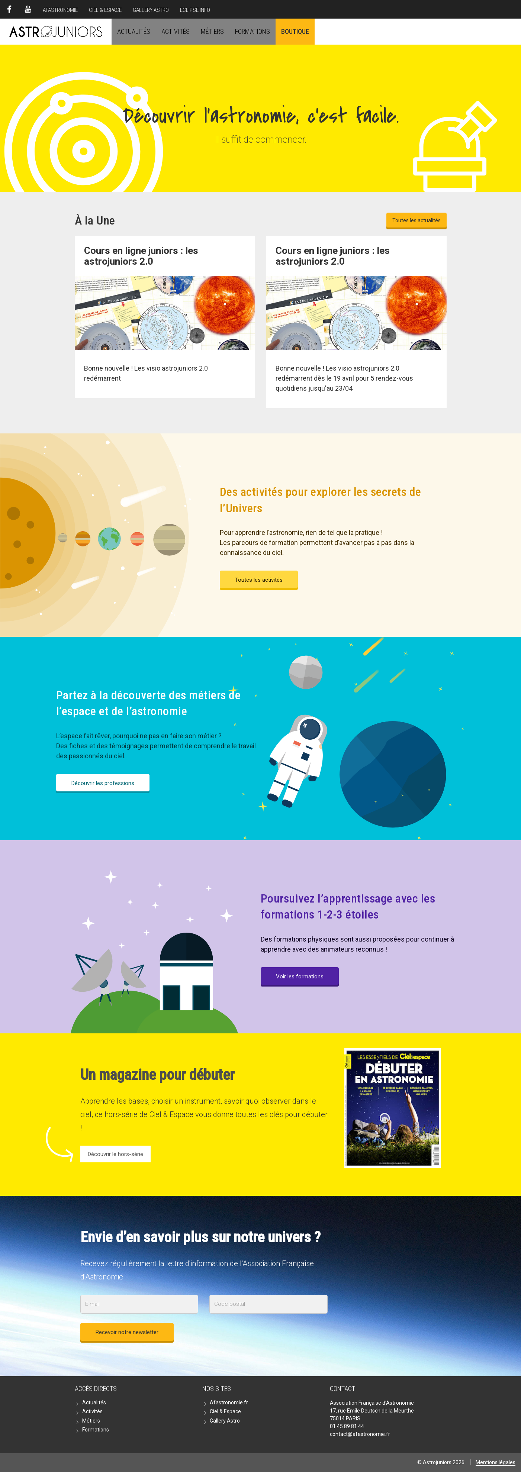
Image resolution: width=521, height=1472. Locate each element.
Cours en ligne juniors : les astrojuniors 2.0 (333, 256)
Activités (175, 31)
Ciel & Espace (105, 10)
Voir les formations (300, 976)
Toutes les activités (259, 580)
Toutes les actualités (416, 220)
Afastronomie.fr (229, 1402)
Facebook (9, 9)
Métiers (212, 31)
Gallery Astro (151, 10)
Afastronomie (60, 10)
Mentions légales (495, 1462)
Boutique (295, 31)
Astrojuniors (55, 32)
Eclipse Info (195, 10)
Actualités (133, 31)
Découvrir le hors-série (115, 1154)
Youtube (28, 9)
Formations (252, 31)
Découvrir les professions (102, 783)
